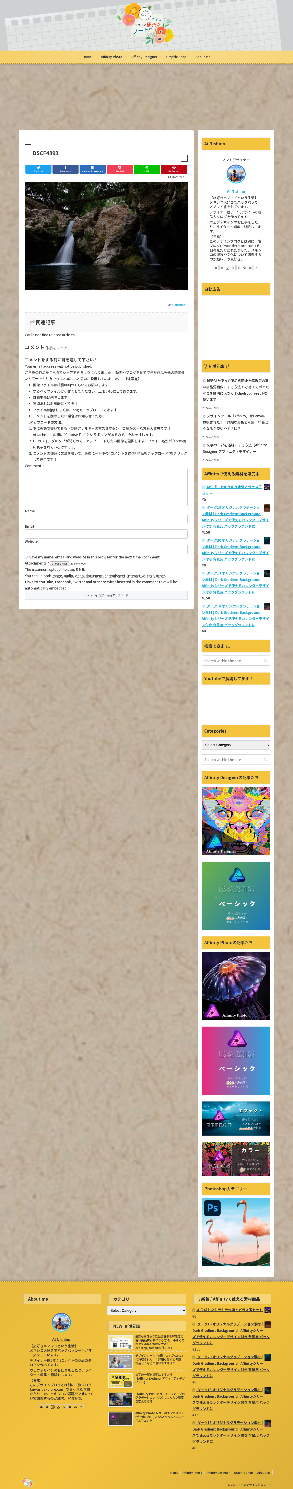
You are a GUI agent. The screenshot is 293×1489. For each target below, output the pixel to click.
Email (29, 532)
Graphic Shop (243, 1473)
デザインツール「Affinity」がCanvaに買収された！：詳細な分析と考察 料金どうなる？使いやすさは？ (235, 422)
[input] (236, 660)
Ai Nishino (236, 191)
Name (30, 517)
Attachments (37, 569)
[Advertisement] (146, 97)
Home (174, 1473)
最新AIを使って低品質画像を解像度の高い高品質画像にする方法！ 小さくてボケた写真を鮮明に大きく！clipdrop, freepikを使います (236, 390)
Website (31, 548)
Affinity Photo (192, 1473)
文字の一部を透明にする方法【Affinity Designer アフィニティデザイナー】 (235, 448)
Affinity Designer (218, 1473)
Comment (34, 465)
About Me (263, 1473)
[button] (266, 660)
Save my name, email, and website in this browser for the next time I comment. (95, 563)
